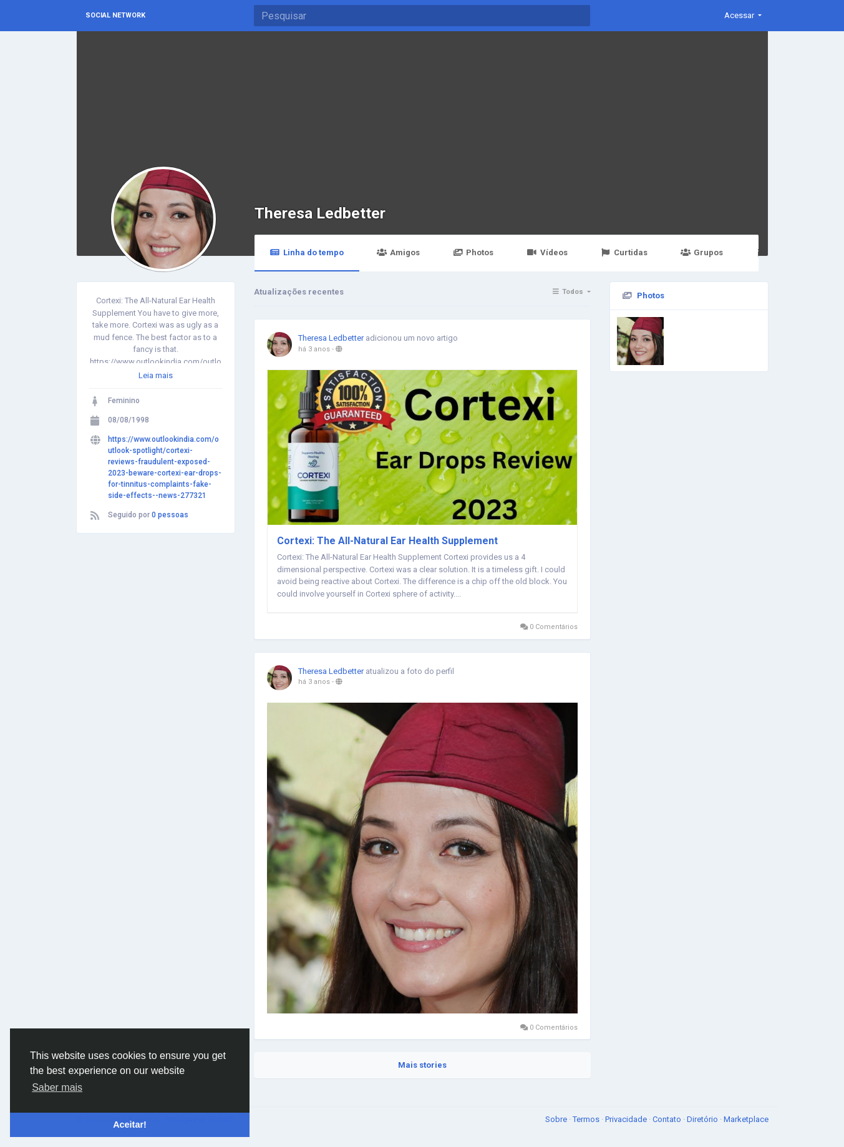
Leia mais (155, 375)
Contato (667, 1119)
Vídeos (546, 252)
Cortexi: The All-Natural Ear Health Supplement (387, 541)
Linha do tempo (307, 252)
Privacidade (627, 1119)
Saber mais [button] (57, 1087)
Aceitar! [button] (130, 1125)
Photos (473, 252)
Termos (587, 1119)
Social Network (115, 15)
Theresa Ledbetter (320, 213)
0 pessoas (170, 514)
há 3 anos (314, 349)
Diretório (703, 1119)
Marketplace (746, 1119)
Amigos (398, 252)
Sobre (557, 1119)
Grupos (702, 252)
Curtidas (624, 252)
